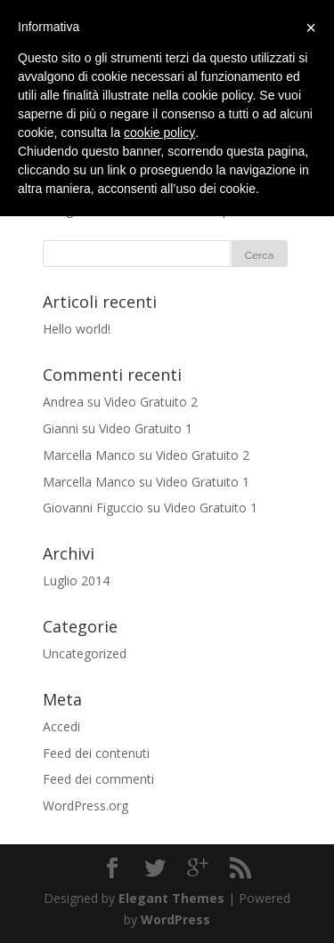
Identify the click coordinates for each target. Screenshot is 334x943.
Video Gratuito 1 (145, 428)
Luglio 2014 (76, 580)
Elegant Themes (171, 898)
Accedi (61, 726)
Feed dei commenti (98, 778)
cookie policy (159, 132)
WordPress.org (85, 805)
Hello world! (76, 328)
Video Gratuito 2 (151, 401)
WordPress (175, 919)
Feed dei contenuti (96, 753)
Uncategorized (84, 653)
